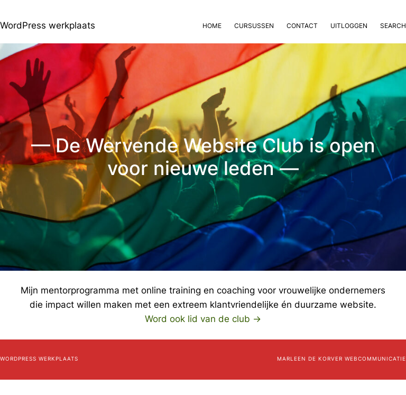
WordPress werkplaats (47, 25)
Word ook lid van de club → (203, 319)
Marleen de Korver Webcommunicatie (341, 358)
